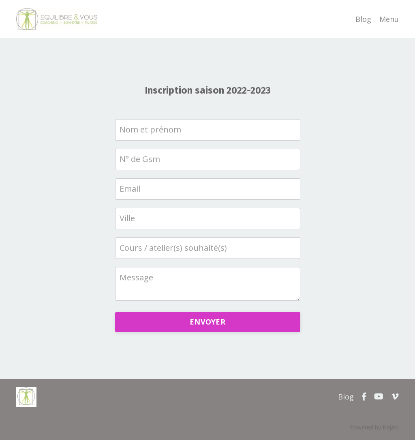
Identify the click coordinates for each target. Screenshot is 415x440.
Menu (389, 19)
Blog (363, 19)
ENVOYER (207, 322)
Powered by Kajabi (374, 427)
